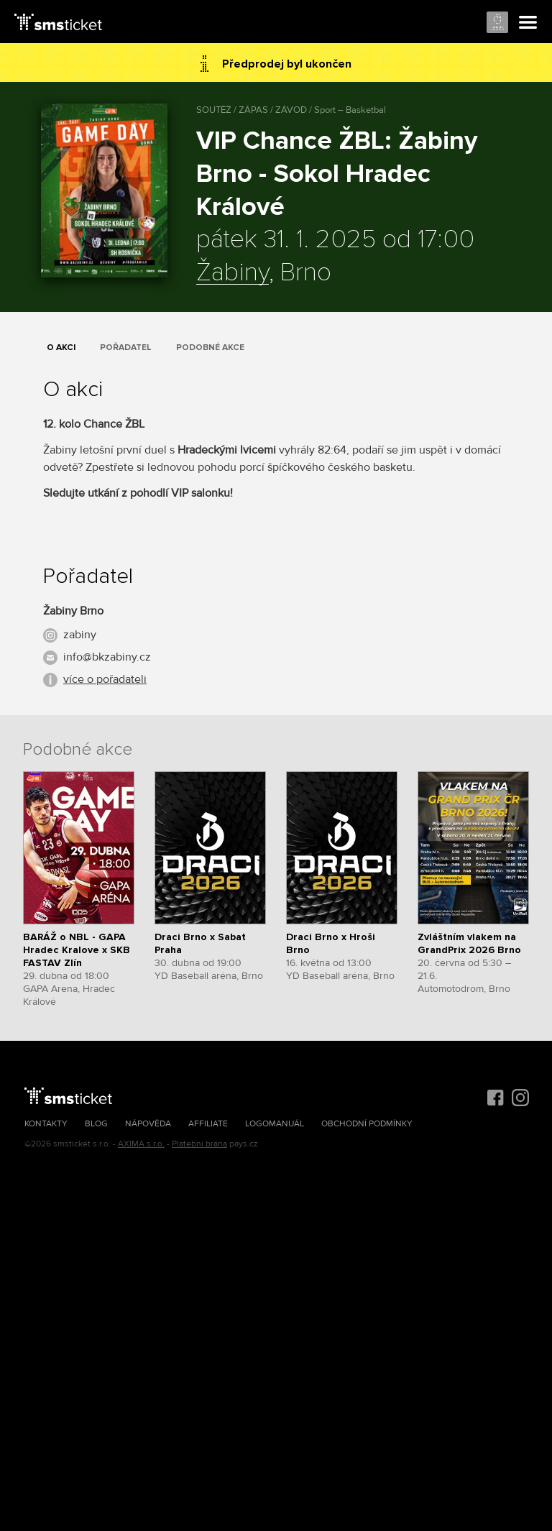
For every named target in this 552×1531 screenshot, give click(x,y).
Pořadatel (126, 347)
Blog (96, 1123)
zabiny (79, 634)
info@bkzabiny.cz (107, 657)
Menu (528, 23)
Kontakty (46, 1123)
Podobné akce (210, 347)
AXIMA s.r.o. (141, 1144)
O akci (61, 347)
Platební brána (199, 1144)
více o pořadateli (105, 679)
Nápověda (148, 1123)
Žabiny (232, 273)
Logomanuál (274, 1123)
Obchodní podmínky (367, 1123)
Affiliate (208, 1123)
